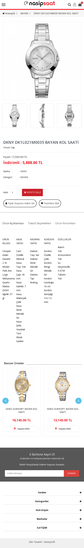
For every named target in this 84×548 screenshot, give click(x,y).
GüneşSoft (49, 541)
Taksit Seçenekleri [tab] (39, 223)
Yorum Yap (9, 147)
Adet (5, 192)
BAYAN (24, 13)
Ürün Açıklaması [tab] (13, 223)
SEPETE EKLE (32, 192)
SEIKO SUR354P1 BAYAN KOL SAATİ (21, 410)
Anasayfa (8, 13)
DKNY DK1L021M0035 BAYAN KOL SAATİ (56, 13)
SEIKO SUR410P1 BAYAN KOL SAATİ (63, 410)
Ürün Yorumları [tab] (65, 223)
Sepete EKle (23, 428)
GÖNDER (71, 473)
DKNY (23, 171)
